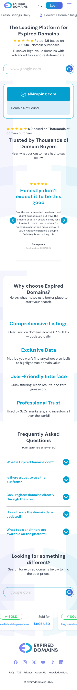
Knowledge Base (58, 672)
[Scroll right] (64, 220)
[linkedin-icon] (61, 662)
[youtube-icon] (43, 662)
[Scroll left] (13, 220)
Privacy (28, 672)
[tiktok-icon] (52, 662)
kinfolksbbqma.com (14, 624)
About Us (40, 672)
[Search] (69, 68)
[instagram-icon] (25, 662)
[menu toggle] (69, 5)
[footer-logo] (38, 648)
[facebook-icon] (16, 662)
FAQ (11, 672)
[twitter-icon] (34, 662)
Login (54, 5)
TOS (18, 672)
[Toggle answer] (66, 462)
